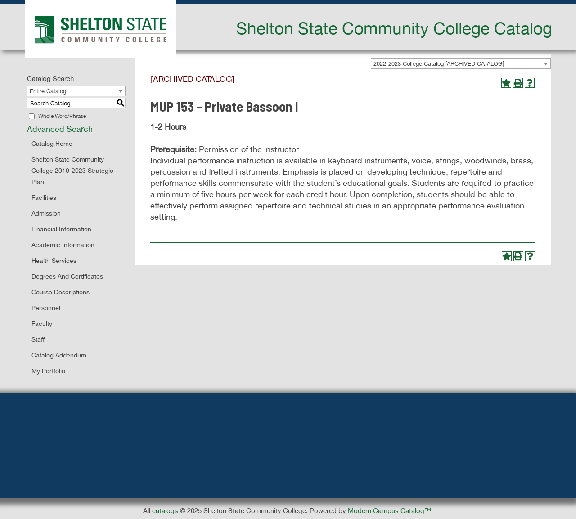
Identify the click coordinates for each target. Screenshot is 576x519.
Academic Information (63, 244)
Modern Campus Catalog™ (389, 510)
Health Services (54, 260)
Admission (46, 213)
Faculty (42, 323)
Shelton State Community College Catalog (394, 28)
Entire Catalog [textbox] (48, 91)
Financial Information (61, 229)
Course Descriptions (61, 292)
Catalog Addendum (59, 355)
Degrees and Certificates (67, 276)
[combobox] (461, 63)
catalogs (165, 510)
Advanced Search (60, 129)
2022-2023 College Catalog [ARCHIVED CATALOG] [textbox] (439, 63)
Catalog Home (52, 143)
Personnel (46, 307)
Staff (38, 339)
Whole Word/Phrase (62, 116)
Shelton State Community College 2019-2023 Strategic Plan (72, 170)
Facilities (44, 197)
